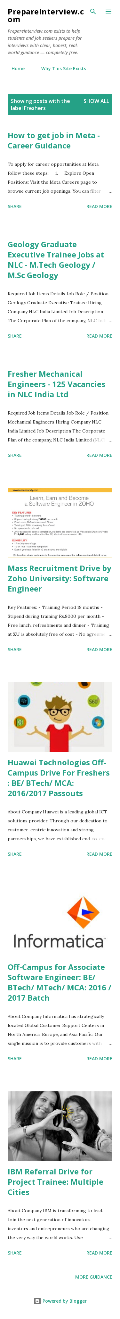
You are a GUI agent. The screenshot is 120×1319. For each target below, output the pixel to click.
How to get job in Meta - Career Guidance (54, 140)
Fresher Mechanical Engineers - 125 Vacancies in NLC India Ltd (56, 383)
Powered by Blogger (60, 1301)
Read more (99, 206)
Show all (96, 101)
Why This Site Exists (59, 68)
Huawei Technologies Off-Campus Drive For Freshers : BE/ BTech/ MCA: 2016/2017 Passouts (59, 777)
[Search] (93, 11)
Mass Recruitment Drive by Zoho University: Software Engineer (59, 578)
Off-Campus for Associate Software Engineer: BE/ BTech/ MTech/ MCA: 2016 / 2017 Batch (59, 982)
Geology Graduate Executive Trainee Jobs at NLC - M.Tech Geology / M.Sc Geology (56, 259)
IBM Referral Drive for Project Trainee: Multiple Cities (55, 1181)
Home (14, 68)
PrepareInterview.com (46, 15)
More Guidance (93, 1277)
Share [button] (15, 206)
